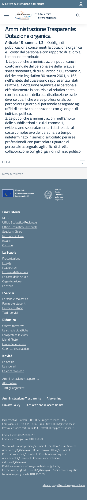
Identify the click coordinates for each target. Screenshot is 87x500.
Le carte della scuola (15, 276)
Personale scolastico (15, 299)
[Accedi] (81, 4)
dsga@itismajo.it (21, 450)
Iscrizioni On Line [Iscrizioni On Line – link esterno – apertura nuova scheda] (13, 236)
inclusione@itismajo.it (14, 462)
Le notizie (8, 361)
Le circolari (9, 366)
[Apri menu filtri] (82, 161)
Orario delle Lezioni (14, 344)
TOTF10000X (36, 439)
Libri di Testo (10, 339)
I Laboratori (9, 267)
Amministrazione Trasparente (21, 398)
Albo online (9, 383)
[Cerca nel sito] (78, 15)
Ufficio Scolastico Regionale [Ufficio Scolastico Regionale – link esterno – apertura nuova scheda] (19, 222)
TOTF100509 (37, 474)
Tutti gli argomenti (13, 387)
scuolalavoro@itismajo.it (23, 454)
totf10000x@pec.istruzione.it (57, 428)
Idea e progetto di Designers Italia (64, 485)
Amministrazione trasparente (20, 378)
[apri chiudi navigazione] (6, 16)
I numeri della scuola (15, 272)
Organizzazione (11, 281)
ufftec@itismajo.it (60, 450)
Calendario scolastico (15, 348)
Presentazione (11, 258)
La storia (7, 286)
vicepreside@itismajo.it (33, 446)
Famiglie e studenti (14, 303)
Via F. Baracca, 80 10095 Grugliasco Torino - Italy (39, 420)
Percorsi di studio (12, 308)
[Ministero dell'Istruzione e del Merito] (23, 4)
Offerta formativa (13, 325)
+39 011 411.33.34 (26, 424)
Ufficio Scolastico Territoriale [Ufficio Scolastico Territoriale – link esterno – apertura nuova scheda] (19, 227)
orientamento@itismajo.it (16, 458)
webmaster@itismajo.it (50, 466)
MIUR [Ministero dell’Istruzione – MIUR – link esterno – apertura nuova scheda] (5, 217)
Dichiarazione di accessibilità (44, 405)
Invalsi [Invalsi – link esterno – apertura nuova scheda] (6, 240)
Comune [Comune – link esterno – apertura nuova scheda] (7, 245)
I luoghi (6, 263)
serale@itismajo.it (40, 470)
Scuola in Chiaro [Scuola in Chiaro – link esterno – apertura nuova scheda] (12, 231)
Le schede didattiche (15, 330)
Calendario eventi (13, 371)
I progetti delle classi (15, 335)
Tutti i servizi (10, 312)
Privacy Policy (11, 405)
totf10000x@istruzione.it (60, 424)
